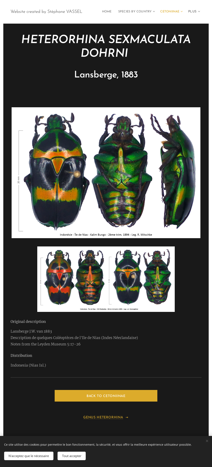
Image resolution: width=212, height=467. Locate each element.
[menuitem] (131, 12)
